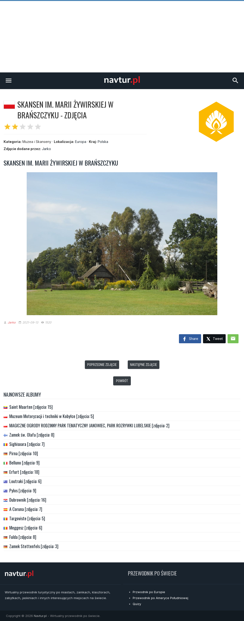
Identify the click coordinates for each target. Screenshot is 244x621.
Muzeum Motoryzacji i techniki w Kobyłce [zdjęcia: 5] (51, 416)
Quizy (137, 604)
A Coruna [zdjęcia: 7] (25, 509)
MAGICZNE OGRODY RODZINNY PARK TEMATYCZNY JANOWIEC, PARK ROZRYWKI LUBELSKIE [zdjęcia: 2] (89, 425)
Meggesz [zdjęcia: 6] (25, 528)
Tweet (214, 339)
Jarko (46, 149)
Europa (80, 142)
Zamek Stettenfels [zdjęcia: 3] (33, 546)
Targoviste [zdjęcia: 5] (27, 518)
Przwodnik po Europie (149, 592)
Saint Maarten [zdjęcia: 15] (31, 407)
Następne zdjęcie (143, 365)
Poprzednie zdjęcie (102, 365)
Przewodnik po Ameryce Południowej (160, 598)
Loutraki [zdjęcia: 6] (25, 481)
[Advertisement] (122, 36)
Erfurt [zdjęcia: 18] (24, 472)
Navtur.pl (40, 616)
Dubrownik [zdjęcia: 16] (27, 500)
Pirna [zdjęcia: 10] (23, 453)
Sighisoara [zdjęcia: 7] (27, 444)
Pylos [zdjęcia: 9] (22, 490)
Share (190, 339)
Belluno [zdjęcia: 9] (24, 462)
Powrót (122, 381)
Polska (103, 142)
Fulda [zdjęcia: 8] (22, 537)
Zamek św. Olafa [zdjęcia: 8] (31, 435)
